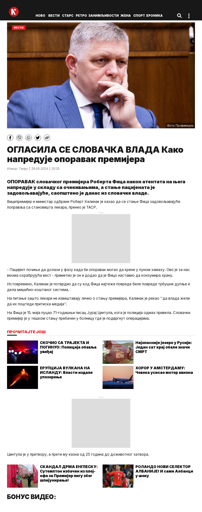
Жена (125, 15)
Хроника (154, 15)
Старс (67, 15)
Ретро (81, 15)
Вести (54, 15)
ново (40, 15)
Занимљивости (103, 15)
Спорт (139, 15)
